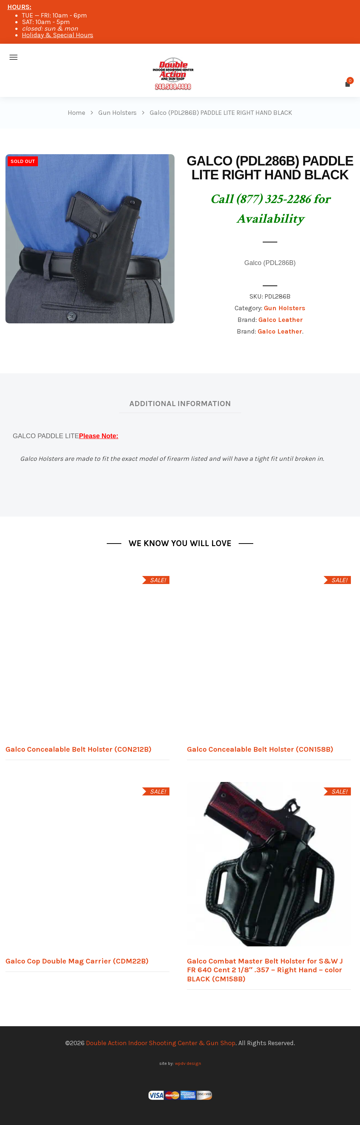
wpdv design (188, 1063)
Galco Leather (280, 320)
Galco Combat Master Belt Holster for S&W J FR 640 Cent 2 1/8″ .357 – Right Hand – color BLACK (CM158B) (265, 970)
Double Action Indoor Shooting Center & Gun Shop (160, 1043)
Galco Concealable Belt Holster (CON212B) (78, 749)
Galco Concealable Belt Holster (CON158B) (260, 749)
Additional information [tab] (180, 403)
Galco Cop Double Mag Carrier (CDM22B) (77, 961)
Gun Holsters (284, 308)
